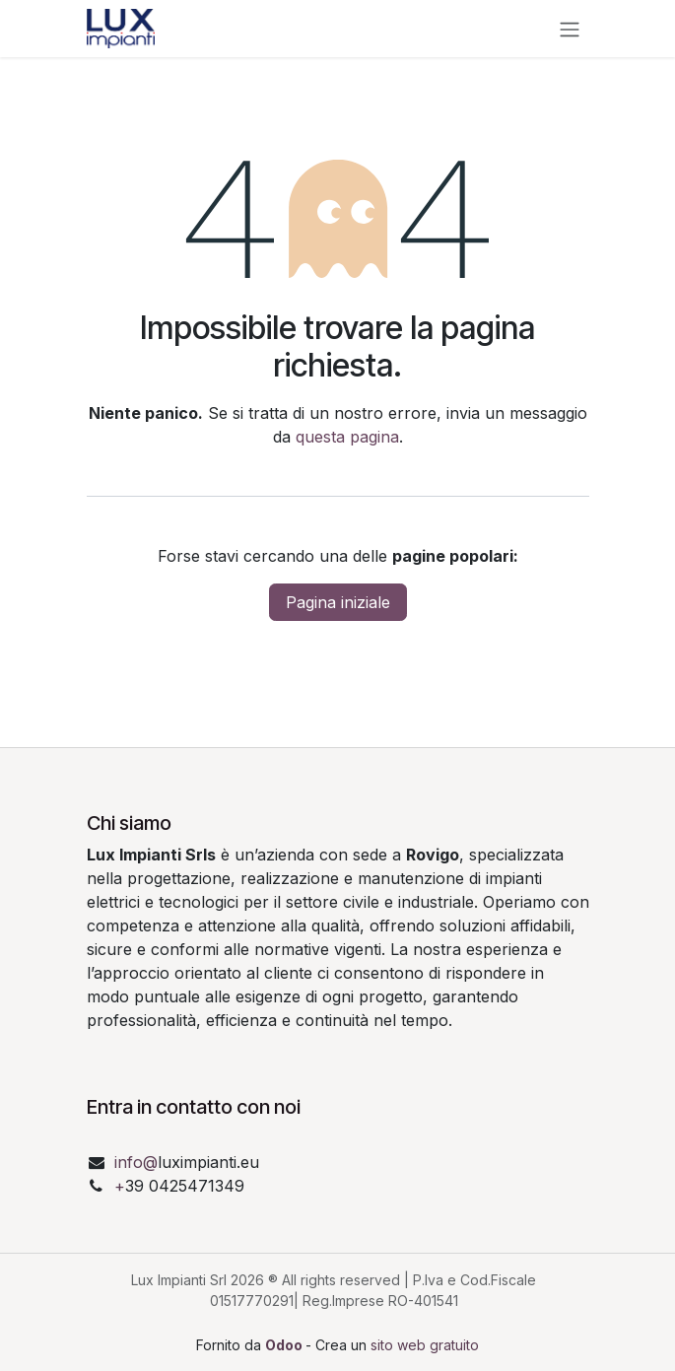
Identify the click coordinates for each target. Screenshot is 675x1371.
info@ (136, 1162)
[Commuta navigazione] (569, 28)
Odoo (285, 1345)
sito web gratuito (425, 1345)
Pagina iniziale (338, 602)
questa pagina (347, 436)
